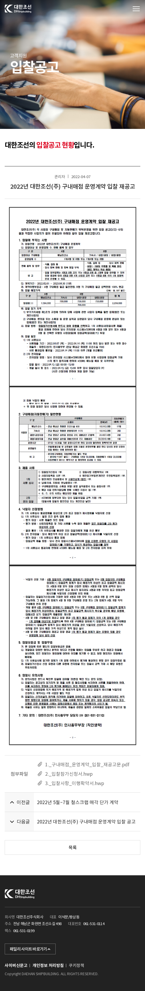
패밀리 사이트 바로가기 (30, 949)
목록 (73, 847)
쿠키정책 (76, 965)
